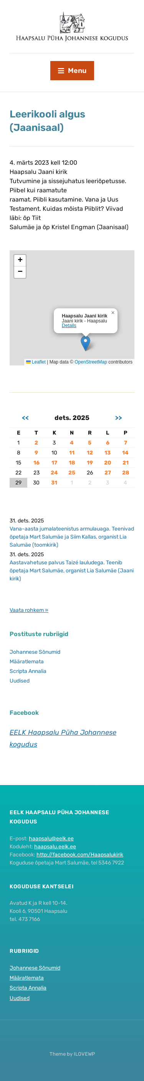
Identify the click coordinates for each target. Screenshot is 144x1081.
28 (125, 472)
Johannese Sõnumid (35, 652)
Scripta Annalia (28, 671)
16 (36, 463)
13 (107, 453)
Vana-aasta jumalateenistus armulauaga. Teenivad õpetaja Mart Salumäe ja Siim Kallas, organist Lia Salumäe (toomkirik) (72, 537)
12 (90, 453)
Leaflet (36, 362)
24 (54, 472)
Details (69, 325)
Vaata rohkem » (29, 610)
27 (107, 472)
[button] (85, 343)
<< (25, 417)
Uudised (20, 681)
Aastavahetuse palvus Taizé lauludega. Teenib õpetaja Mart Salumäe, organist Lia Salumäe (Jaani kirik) (72, 570)
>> (118, 417)
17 (54, 463)
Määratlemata (27, 661)
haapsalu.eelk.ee (55, 846)
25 (71, 472)
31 (54, 482)
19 (90, 463)
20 (107, 463)
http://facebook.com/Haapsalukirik (79, 854)
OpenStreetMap (90, 362)
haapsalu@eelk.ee (51, 838)
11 (71, 453)
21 (125, 463)
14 (125, 453)
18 (72, 463)
